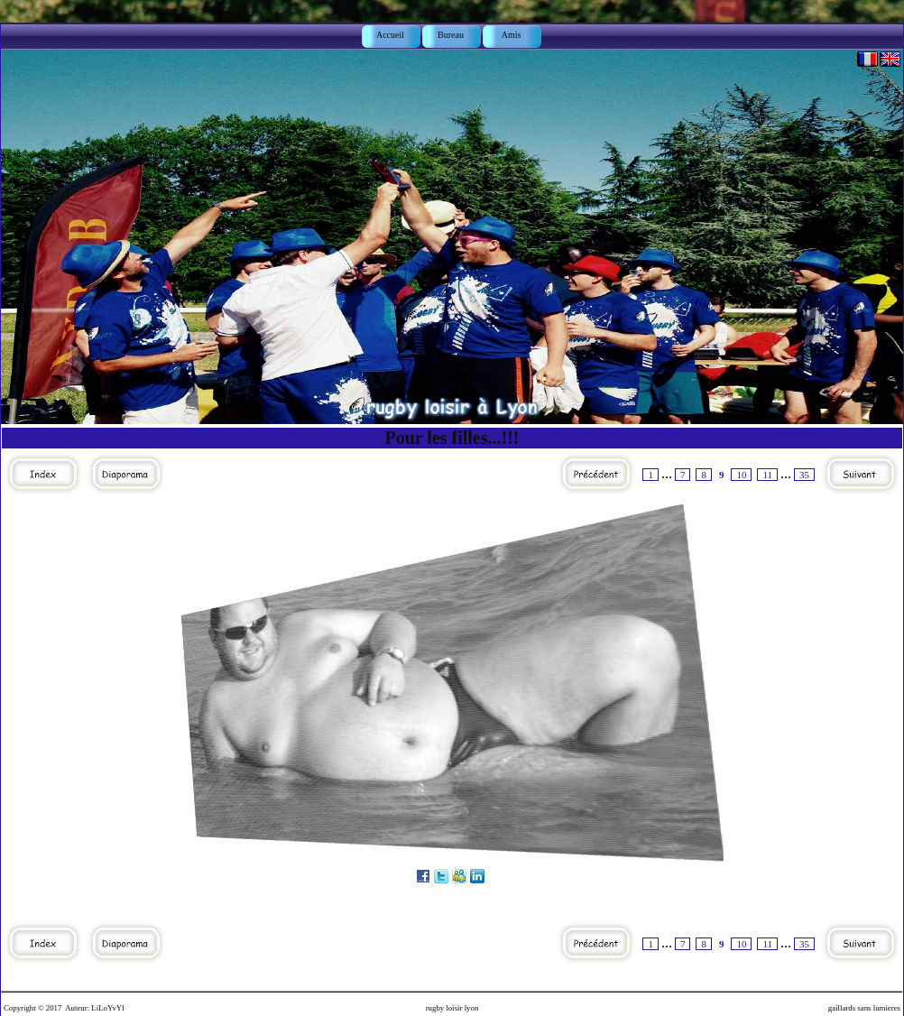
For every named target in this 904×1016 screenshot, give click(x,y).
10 (741, 474)
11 (767, 474)
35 (804, 474)
